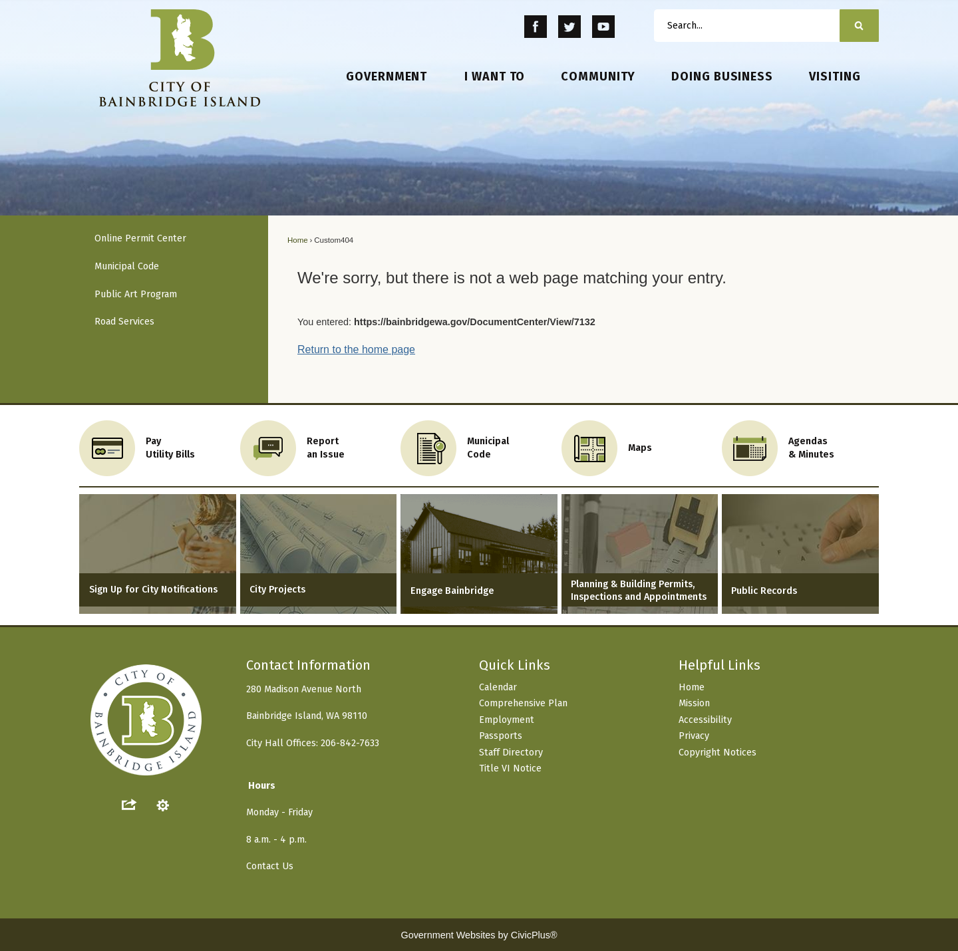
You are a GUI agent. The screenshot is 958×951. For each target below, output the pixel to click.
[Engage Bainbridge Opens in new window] (479, 554)
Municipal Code (126, 266)
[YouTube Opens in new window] (603, 26)
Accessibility (705, 720)
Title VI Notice (510, 768)
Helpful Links (719, 665)
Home (297, 240)
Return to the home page (356, 349)
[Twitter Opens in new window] (570, 26)
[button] (859, 25)
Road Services (124, 321)
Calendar (498, 687)
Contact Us (269, 866)
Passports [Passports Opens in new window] (500, 736)
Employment (506, 720)
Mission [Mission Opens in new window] (694, 703)
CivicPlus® (534, 935)
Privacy (694, 736)
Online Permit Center (140, 238)
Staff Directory (511, 752)
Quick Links (514, 665)
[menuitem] (386, 77)
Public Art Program (135, 294)
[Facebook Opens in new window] (536, 26)
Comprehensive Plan (523, 703)
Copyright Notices (717, 752)
